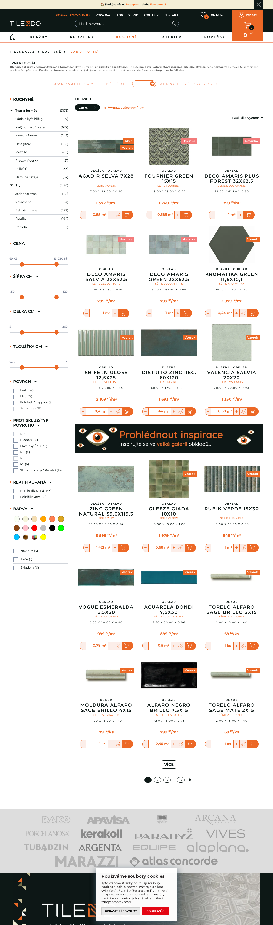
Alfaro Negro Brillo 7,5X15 (169, 705)
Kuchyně (127, 35)
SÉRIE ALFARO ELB (231, 614)
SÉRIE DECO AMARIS (232, 183)
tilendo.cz (22, 49)
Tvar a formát (85, 49)
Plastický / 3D (30, 444)
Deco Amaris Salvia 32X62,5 (106, 275)
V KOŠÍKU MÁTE (247, 24)
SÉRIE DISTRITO (169, 379)
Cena (19, 241)
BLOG (119, 14)
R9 (22, 462)
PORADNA (103, 14)
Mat (23, 394)
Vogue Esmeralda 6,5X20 (106, 607)
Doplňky (214, 35)
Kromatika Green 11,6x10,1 (231, 275)
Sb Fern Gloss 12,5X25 (106, 373)
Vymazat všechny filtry (126, 105)
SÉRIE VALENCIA (232, 379)
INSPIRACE (171, 14)
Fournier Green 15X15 (169, 176)
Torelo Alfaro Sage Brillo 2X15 (232, 607)
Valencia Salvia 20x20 (231, 373)
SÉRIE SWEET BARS (106, 379)
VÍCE (169, 762)
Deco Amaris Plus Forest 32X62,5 (231, 176)
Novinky (27, 548)
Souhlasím (156, 911)
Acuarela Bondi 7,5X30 (169, 607)
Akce (24, 557)
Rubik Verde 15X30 (231, 506)
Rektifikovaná (30, 495)
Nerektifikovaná (32, 488)
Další (190, 777)
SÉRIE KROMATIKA (231, 281)
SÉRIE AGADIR (106, 183)
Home (13, 35)
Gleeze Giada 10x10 (169, 509)
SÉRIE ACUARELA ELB (169, 614)
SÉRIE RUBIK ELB (231, 516)
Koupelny (82, 35)
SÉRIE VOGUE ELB (106, 614)
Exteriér (170, 35)
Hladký (25, 437)
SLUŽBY (133, 14)
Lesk (23, 388)
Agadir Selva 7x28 (106, 173)
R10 (22, 450)
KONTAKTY (151, 14)
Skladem (27, 565)
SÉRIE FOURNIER (169, 183)
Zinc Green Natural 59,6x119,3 (106, 509)
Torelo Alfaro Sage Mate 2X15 (232, 705)
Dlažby (39, 35)
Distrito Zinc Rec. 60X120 (169, 373)
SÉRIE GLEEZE (169, 516)
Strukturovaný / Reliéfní (38, 468)
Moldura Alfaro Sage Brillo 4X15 (106, 705)
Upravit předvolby (121, 911)
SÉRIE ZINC (106, 516)
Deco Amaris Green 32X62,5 (169, 275)
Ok (258, 4)
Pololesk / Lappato (34, 400)
